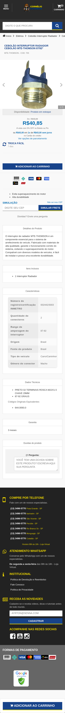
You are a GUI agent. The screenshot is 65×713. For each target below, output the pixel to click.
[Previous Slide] (3, 84)
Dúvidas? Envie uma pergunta (32, 216)
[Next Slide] (61, 84)
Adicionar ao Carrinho (32, 166)
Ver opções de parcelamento (32, 138)
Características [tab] (32, 291)
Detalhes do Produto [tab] (32, 228)
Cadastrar (36, 621)
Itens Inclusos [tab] (32, 268)
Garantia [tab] (32, 422)
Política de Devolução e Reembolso (28, 579)
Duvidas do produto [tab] (32, 443)
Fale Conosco (17, 584)
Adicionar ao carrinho (32, 705)
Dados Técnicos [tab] (32, 382)
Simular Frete (50, 207)
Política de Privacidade (21, 589)
